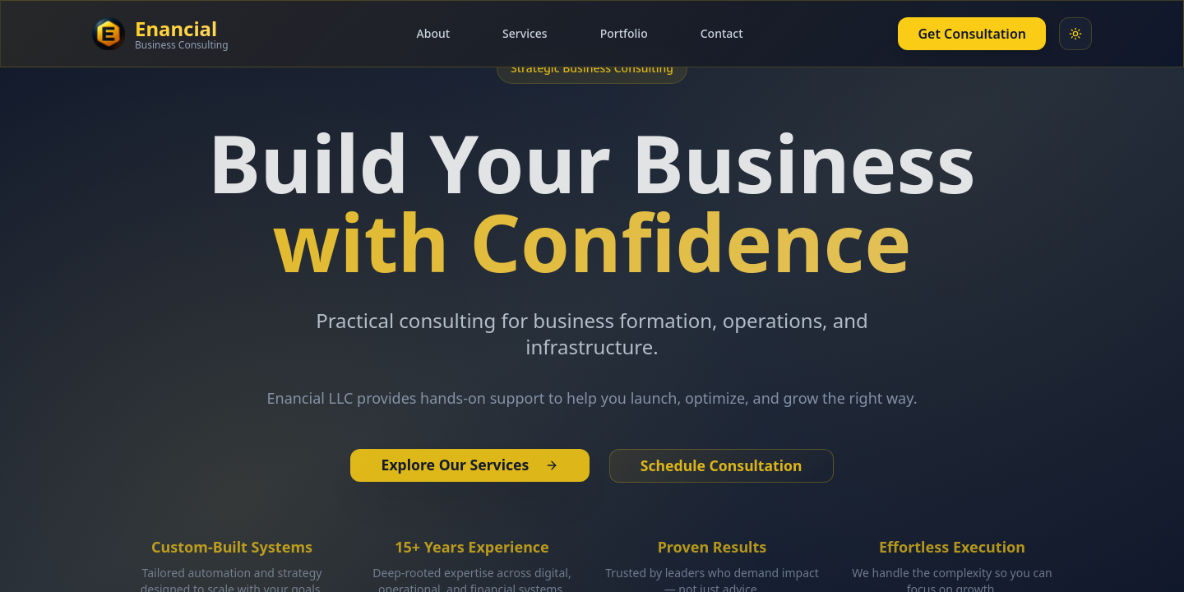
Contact (722, 33)
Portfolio (624, 33)
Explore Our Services (466, 465)
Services (525, 33)
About (434, 33)
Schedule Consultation (724, 466)
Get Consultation (972, 34)
